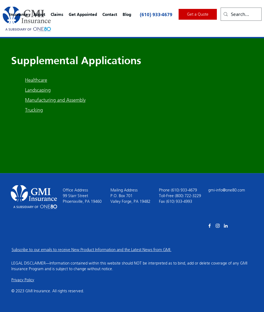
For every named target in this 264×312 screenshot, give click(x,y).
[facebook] (209, 225)
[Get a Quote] (198, 14)
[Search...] (240, 14)
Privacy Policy (22, 279)
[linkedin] (225, 225)
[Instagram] (217, 225)
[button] (18, 15)
